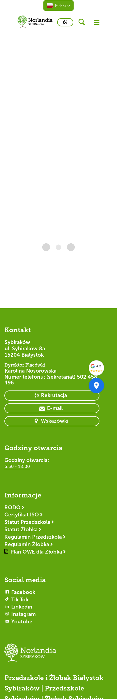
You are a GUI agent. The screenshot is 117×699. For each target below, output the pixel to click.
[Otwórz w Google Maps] (96, 385)
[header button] (84, 22)
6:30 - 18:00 (17, 466)
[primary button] (65, 22)
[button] (58, 5)
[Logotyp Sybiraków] (58, 655)
